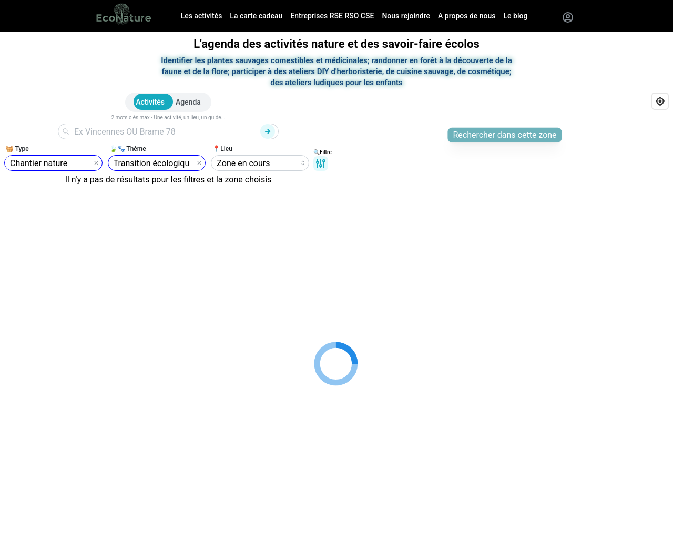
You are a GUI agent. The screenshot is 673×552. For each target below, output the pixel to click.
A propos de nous (466, 16)
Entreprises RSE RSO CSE (332, 16)
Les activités (201, 16)
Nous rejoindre (406, 16)
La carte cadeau (256, 16)
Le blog (516, 16)
